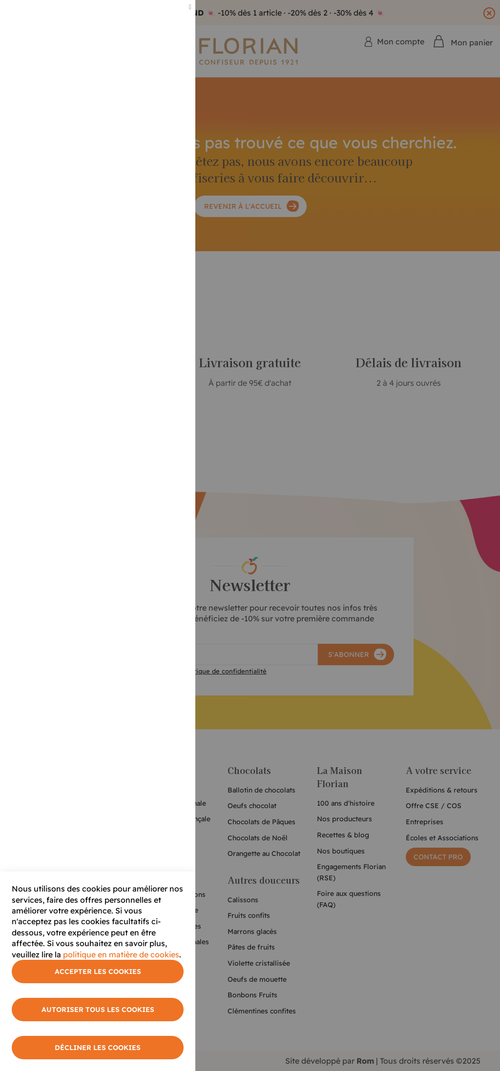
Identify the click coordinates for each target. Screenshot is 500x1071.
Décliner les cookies (98, 1047)
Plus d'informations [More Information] (152, 81)
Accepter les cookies (98, 971)
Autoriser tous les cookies (98, 1009)
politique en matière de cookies (121, 954)
